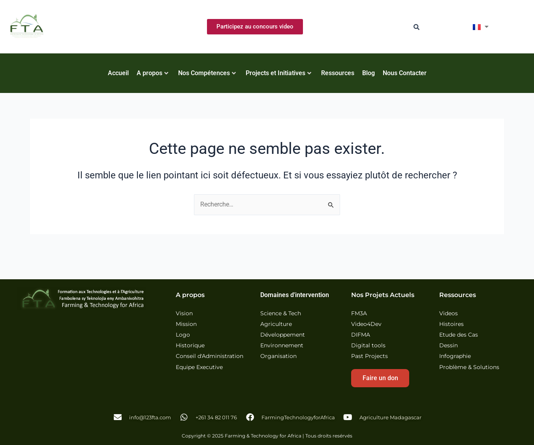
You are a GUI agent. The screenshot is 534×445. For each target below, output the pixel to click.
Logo (183, 335)
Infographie (455, 356)
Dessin (448, 345)
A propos (152, 73)
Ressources (337, 73)
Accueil (118, 73)
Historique (190, 345)
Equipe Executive (199, 367)
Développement (282, 335)
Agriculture (276, 324)
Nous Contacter (405, 73)
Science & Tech (280, 313)
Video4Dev (366, 324)
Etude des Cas (458, 335)
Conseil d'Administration (209, 356)
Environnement (281, 345)
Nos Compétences (207, 73)
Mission (186, 324)
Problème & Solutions (469, 367)
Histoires (451, 324)
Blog (368, 73)
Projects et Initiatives (278, 73)
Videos (448, 313)
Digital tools (368, 345)
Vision (184, 313)
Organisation (278, 356)
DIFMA (360, 335)
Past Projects (369, 356)
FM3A (359, 313)
